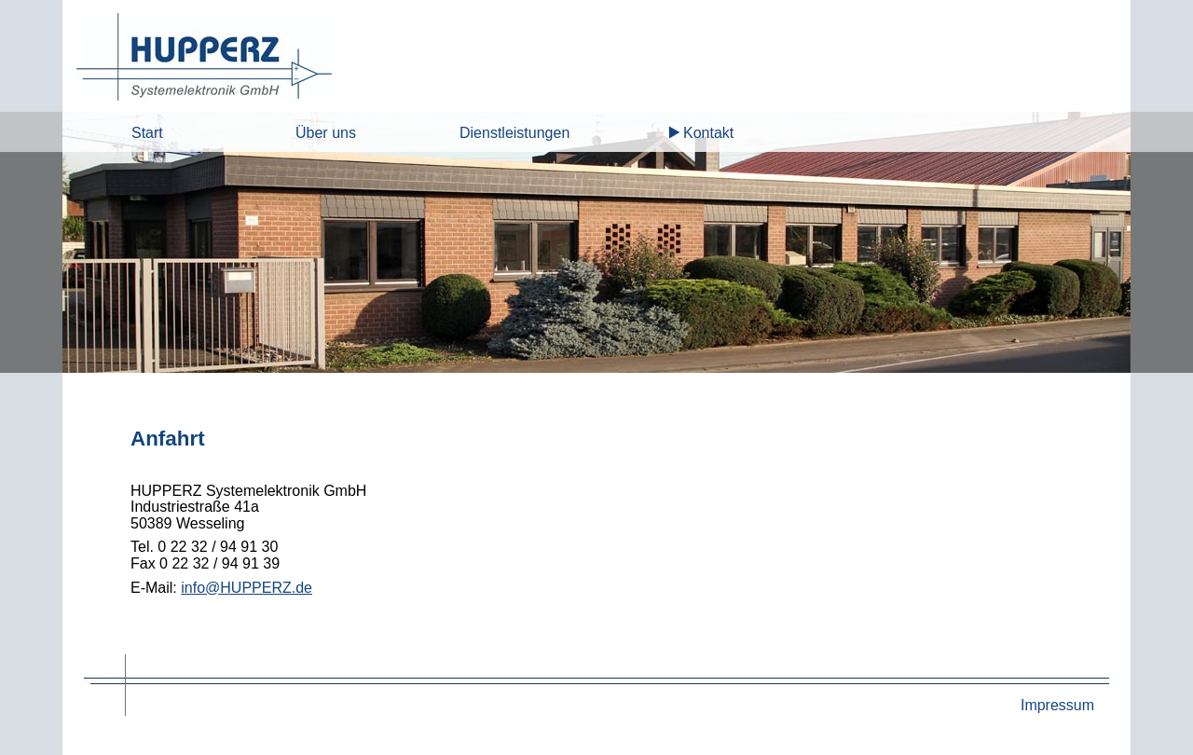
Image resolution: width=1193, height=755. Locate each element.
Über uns (325, 133)
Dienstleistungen (514, 133)
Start (147, 133)
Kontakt (708, 133)
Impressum (1057, 705)
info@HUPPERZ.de (246, 588)
